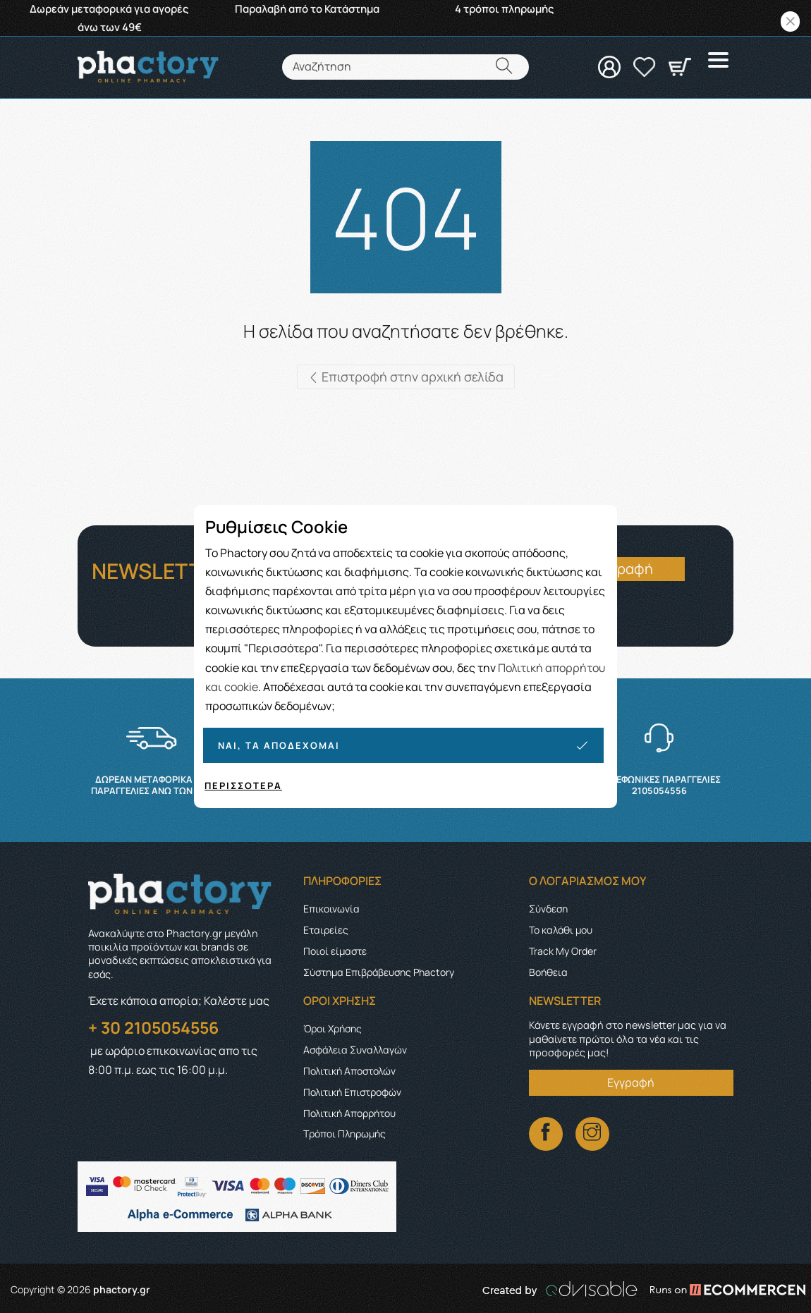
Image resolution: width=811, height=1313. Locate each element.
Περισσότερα (243, 785)
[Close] (790, 21)
